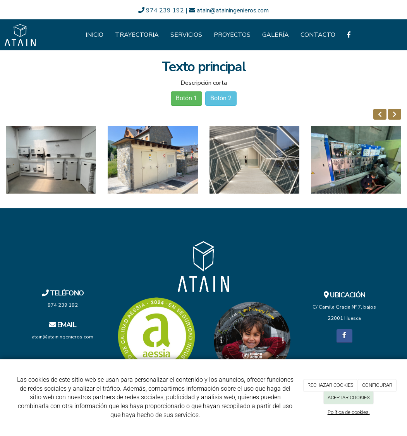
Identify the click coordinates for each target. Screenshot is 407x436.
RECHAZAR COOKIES (330, 385)
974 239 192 (161, 10)
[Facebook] (349, 35)
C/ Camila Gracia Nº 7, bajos (344, 307)
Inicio (94, 35)
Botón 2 (221, 98)
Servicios (186, 35)
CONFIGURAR (377, 385)
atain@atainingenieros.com (229, 10)
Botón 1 (186, 98)
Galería (275, 35)
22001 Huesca (344, 318)
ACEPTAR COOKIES (349, 397)
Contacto (318, 35)
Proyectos (232, 35)
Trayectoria (137, 35)
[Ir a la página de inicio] (20, 34)
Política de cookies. (349, 412)
